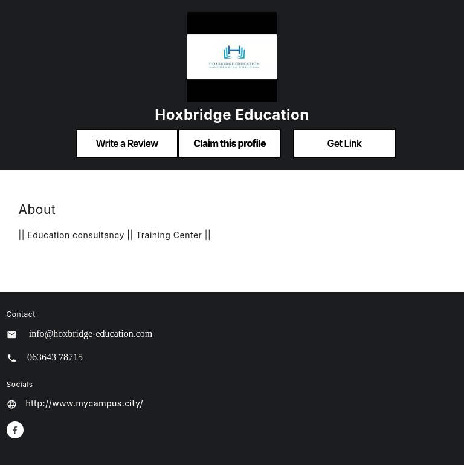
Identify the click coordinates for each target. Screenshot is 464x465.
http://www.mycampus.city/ (85, 403)
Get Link (344, 143)
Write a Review (126, 143)
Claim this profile (229, 143)
